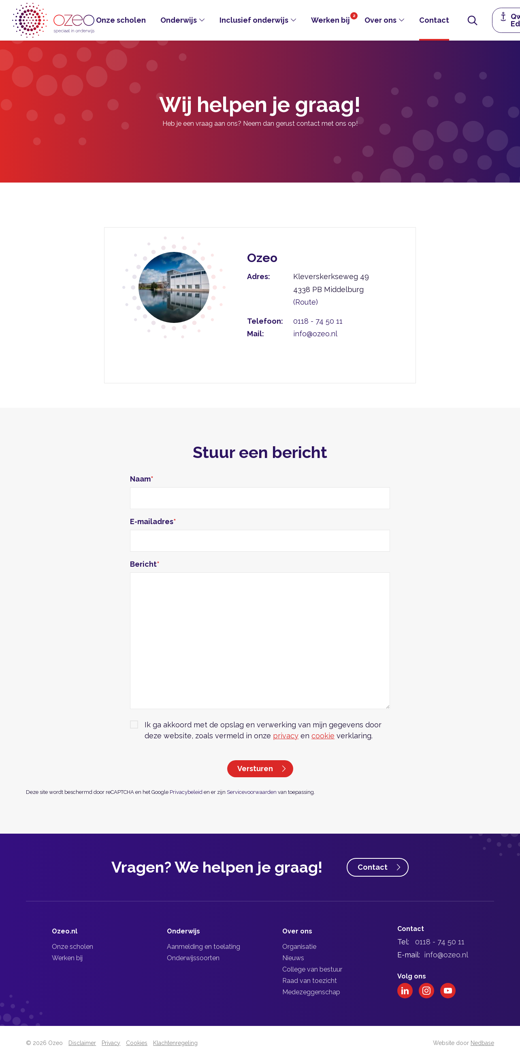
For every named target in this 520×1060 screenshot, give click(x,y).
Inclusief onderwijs (254, 20)
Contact (434, 20)
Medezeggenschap (311, 992)
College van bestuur (312, 969)
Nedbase (482, 1043)
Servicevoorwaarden (252, 792)
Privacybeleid (186, 792)
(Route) (305, 302)
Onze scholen (121, 20)
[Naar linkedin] (405, 990)
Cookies (136, 1043)
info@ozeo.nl (315, 333)
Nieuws (293, 958)
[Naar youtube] (448, 990)
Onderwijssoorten (193, 958)
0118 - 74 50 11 (318, 321)
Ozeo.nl (64, 931)
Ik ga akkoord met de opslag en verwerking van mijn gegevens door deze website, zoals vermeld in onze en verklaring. (263, 730)
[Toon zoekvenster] (472, 20)
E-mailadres (153, 521)
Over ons (380, 20)
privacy (285, 735)
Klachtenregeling (175, 1043)
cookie (323, 735)
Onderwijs (178, 20)
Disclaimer (82, 1043)
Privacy (111, 1043)
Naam (141, 479)
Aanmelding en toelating (203, 946)
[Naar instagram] (426, 990)
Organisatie (299, 946)
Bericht (145, 564)
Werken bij (330, 20)
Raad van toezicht (309, 981)
